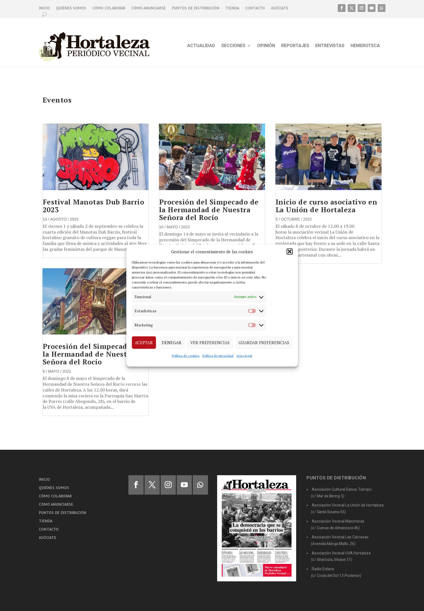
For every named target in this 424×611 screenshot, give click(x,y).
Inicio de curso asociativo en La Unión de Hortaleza (326, 205)
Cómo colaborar (108, 8)
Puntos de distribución (195, 8)
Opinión (266, 46)
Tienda (232, 8)
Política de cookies (186, 355)
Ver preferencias (210, 342)
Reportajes (295, 46)
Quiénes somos (71, 8)
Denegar (171, 342)
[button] (289, 251)
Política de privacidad (217, 355)
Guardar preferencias (263, 342)
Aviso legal (244, 355)
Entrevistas (329, 46)
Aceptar (144, 342)
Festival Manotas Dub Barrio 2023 (93, 205)
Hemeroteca (365, 46)
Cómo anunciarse (148, 8)
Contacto (255, 8)
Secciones (233, 46)
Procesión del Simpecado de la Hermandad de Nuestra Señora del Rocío (92, 354)
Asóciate (279, 8)
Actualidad (201, 46)
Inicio (44, 8)
